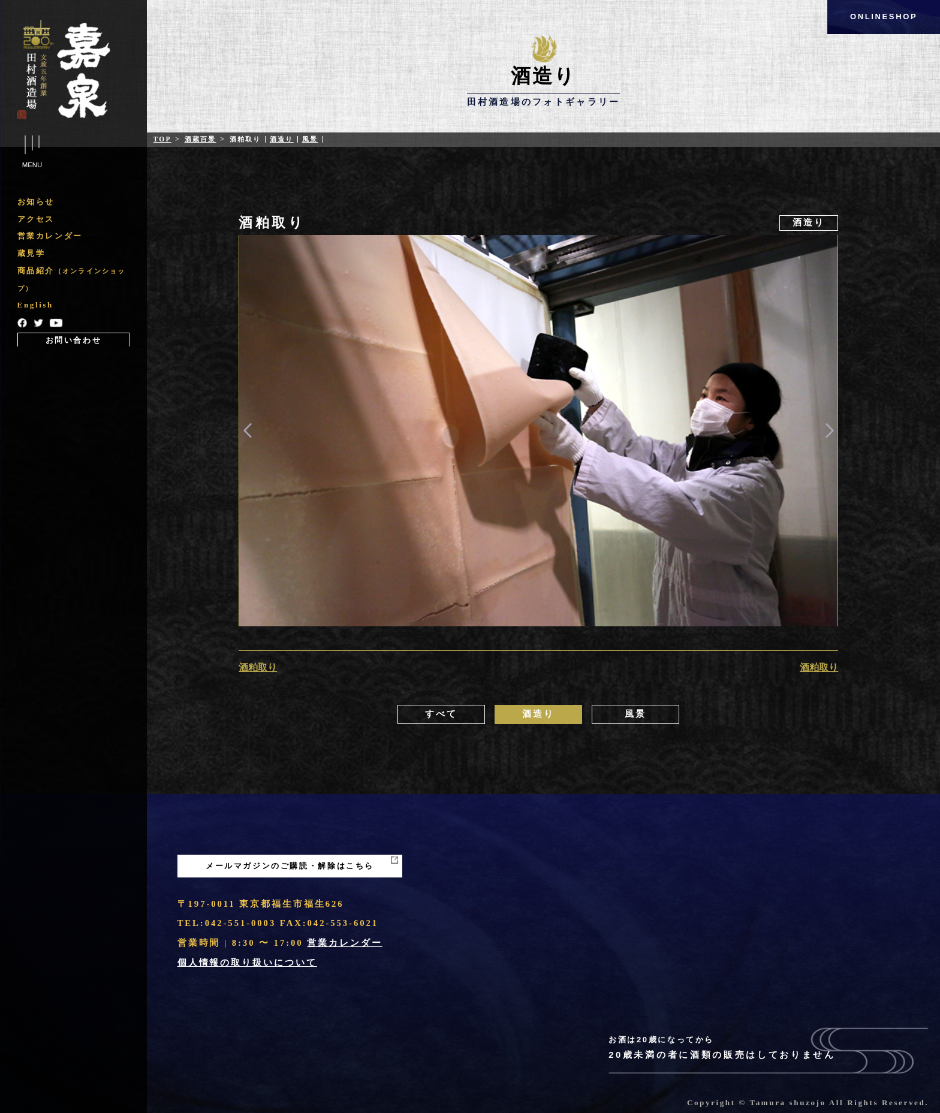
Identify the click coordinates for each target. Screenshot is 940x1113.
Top (162, 139)
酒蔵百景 (200, 139)
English (35, 304)
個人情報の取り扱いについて (247, 962)
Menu (32, 152)
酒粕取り (258, 667)
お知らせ (36, 201)
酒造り (282, 139)
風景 (310, 139)
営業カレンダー (50, 235)
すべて (441, 714)
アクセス (36, 219)
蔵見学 (31, 253)
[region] (73, 271)
